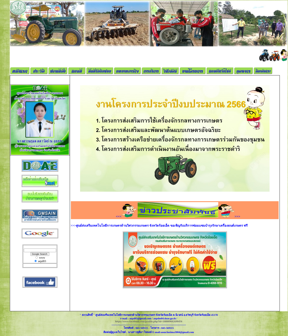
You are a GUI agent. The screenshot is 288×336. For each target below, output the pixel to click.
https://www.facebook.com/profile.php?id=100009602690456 (148, 321)
